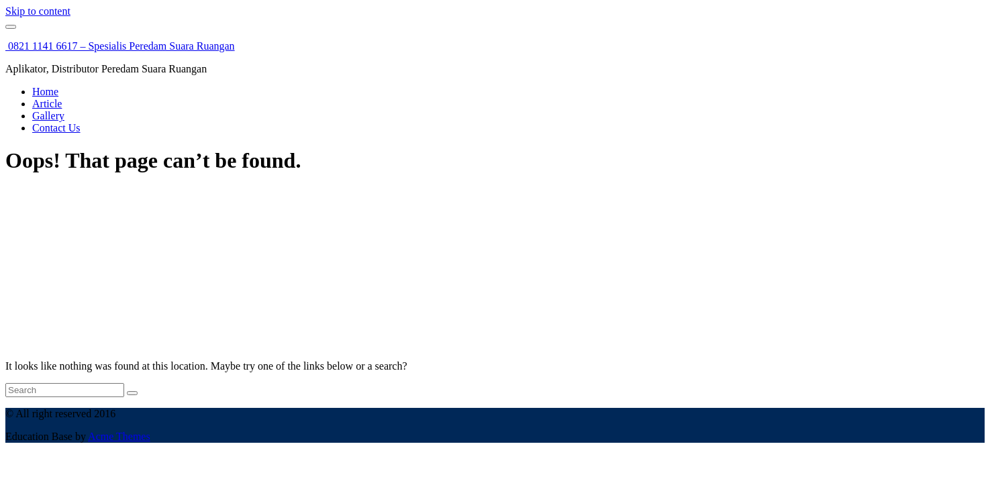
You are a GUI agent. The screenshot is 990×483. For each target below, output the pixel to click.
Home (45, 91)
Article (47, 103)
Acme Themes (119, 436)
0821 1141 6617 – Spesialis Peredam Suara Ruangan (120, 46)
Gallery (48, 115)
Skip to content (37, 11)
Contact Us (56, 127)
